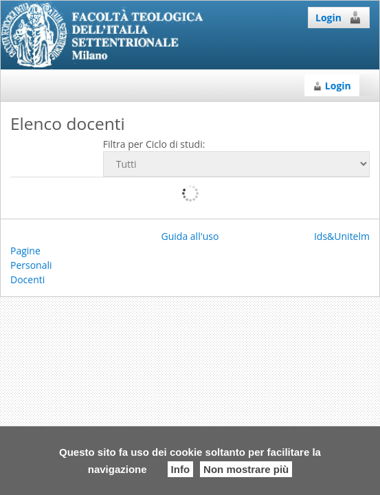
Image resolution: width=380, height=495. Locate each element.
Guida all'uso (190, 236)
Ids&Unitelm (342, 236)
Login (338, 17)
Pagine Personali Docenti (31, 265)
